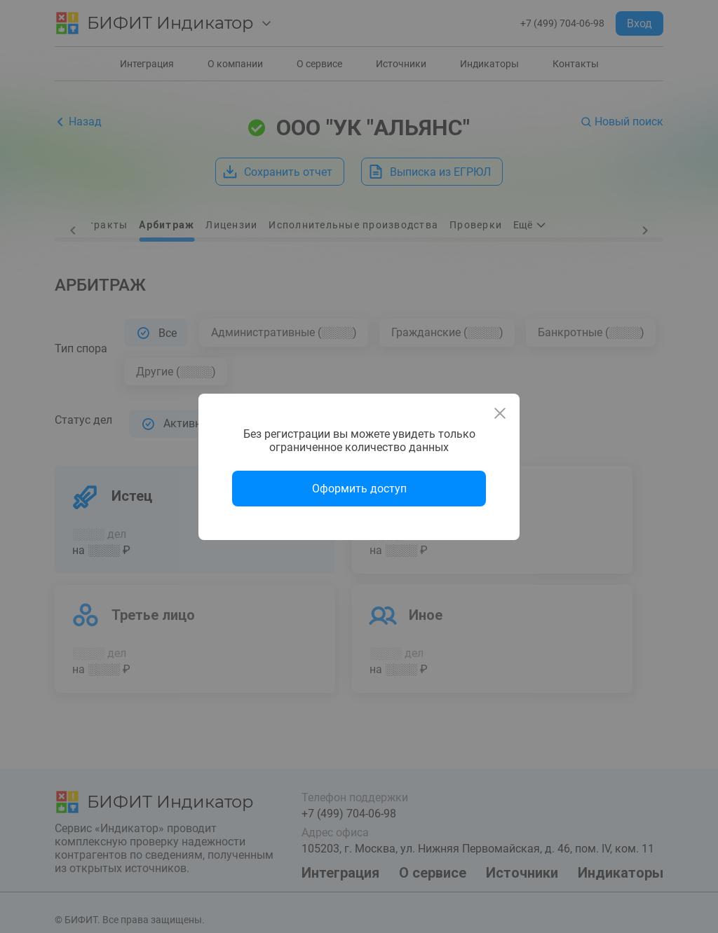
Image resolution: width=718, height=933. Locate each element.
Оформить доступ (359, 488)
